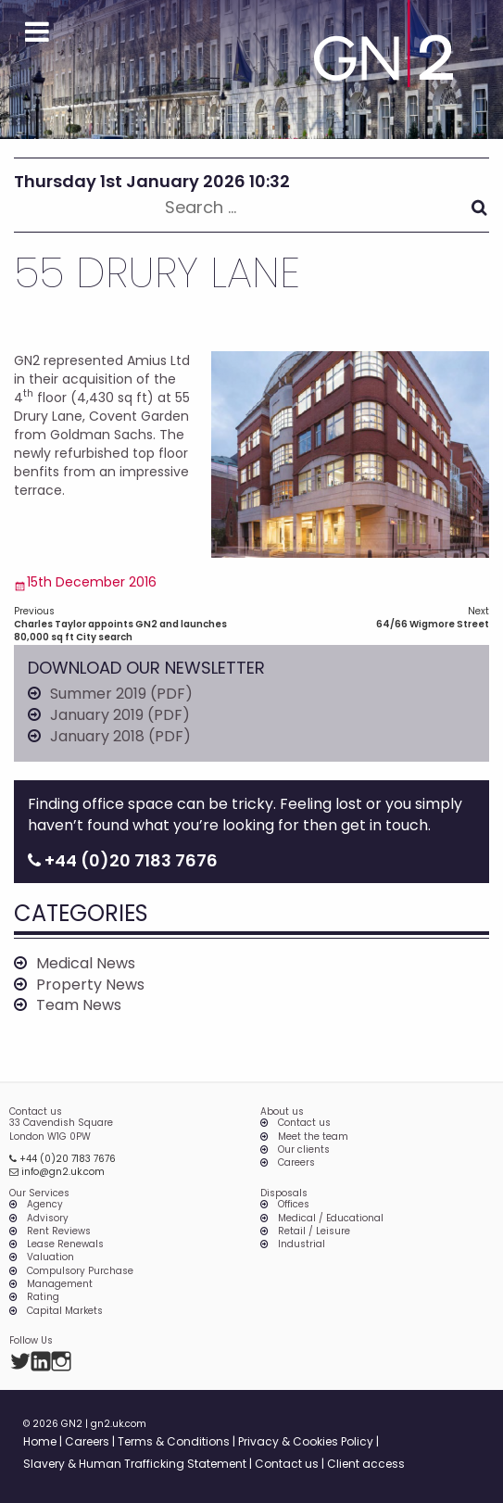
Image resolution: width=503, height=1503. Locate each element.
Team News (78, 1005)
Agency (45, 1204)
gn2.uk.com (118, 1424)
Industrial (301, 1244)
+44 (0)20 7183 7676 (62, 1159)
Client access (366, 1463)
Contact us (304, 1123)
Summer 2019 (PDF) (121, 694)
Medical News (85, 964)
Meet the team (313, 1136)
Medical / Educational (331, 1218)
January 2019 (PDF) (120, 715)
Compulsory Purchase (80, 1271)
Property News (90, 985)
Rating (43, 1297)
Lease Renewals (65, 1244)
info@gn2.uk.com (57, 1172)
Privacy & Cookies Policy (305, 1441)
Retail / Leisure (314, 1231)
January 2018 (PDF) (120, 736)
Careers (296, 1162)
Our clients (304, 1149)
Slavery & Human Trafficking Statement (134, 1463)
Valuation (50, 1257)
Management (60, 1284)
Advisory (48, 1218)
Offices (293, 1204)
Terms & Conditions (174, 1441)
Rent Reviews (59, 1231)
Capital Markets (65, 1311)
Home (40, 1441)
